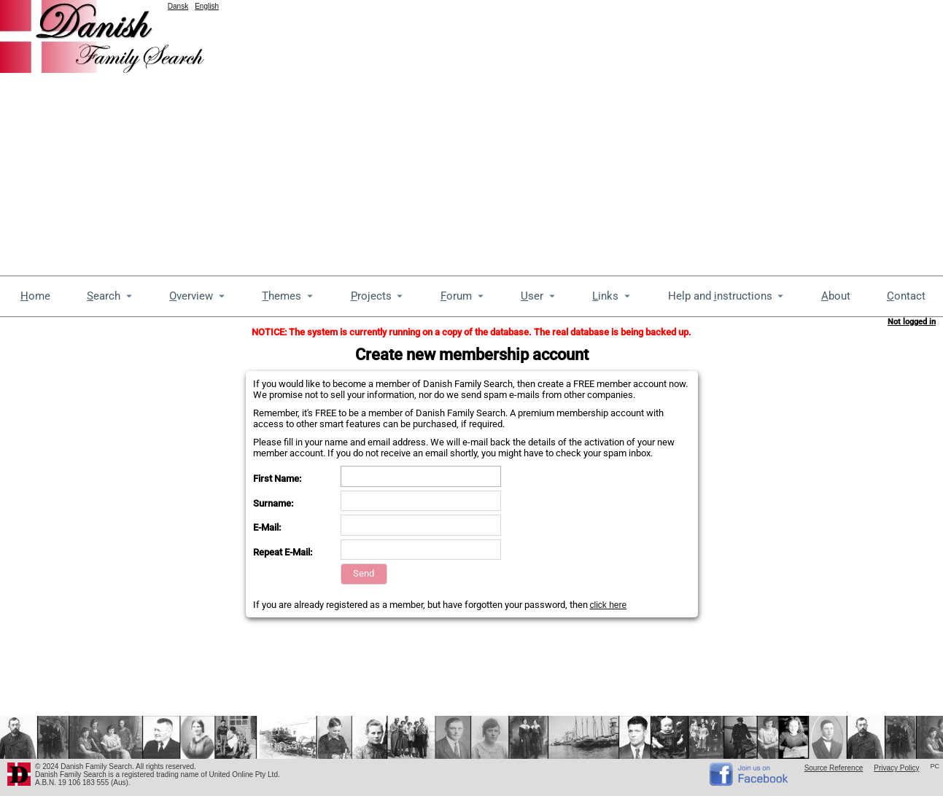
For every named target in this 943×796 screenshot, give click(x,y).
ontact (906, 296)
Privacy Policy (896, 768)
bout (835, 296)
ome (35, 296)
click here (608, 605)
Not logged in (912, 322)
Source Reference (834, 768)
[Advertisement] (136, 136)
